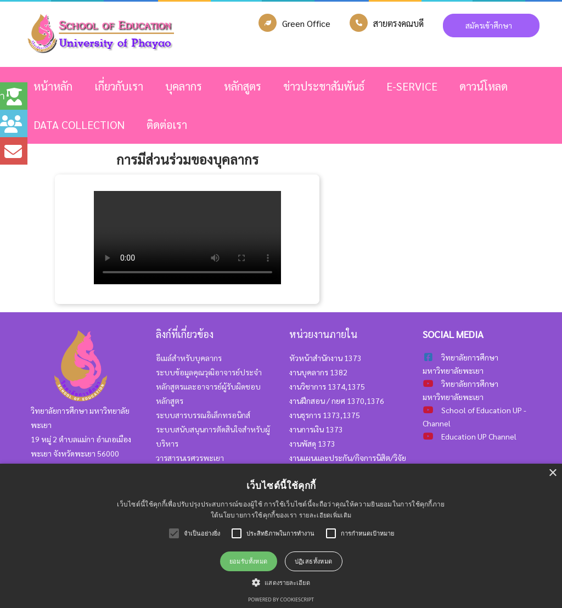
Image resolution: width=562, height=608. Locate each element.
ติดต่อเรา (167, 124)
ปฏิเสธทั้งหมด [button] (314, 561)
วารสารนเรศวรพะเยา (190, 458)
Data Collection (79, 124)
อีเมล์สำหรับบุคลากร (189, 358)
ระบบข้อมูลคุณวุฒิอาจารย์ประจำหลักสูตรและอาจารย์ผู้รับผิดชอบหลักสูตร (209, 386)
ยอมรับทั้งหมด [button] (248, 561)
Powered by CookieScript (281, 599)
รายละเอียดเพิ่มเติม (325, 515)
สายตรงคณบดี (398, 23)
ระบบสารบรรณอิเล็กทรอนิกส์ (203, 415)
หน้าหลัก (52, 86)
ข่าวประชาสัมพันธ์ (323, 86)
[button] (281, 582)
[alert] (281, 536)
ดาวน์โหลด (483, 86)
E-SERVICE (411, 86)
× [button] (552, 473)
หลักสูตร (242, 86)
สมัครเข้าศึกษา (491, 25)
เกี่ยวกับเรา (118, 86)
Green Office (306, 23)
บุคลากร (183, 86)
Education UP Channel (478, 436)
